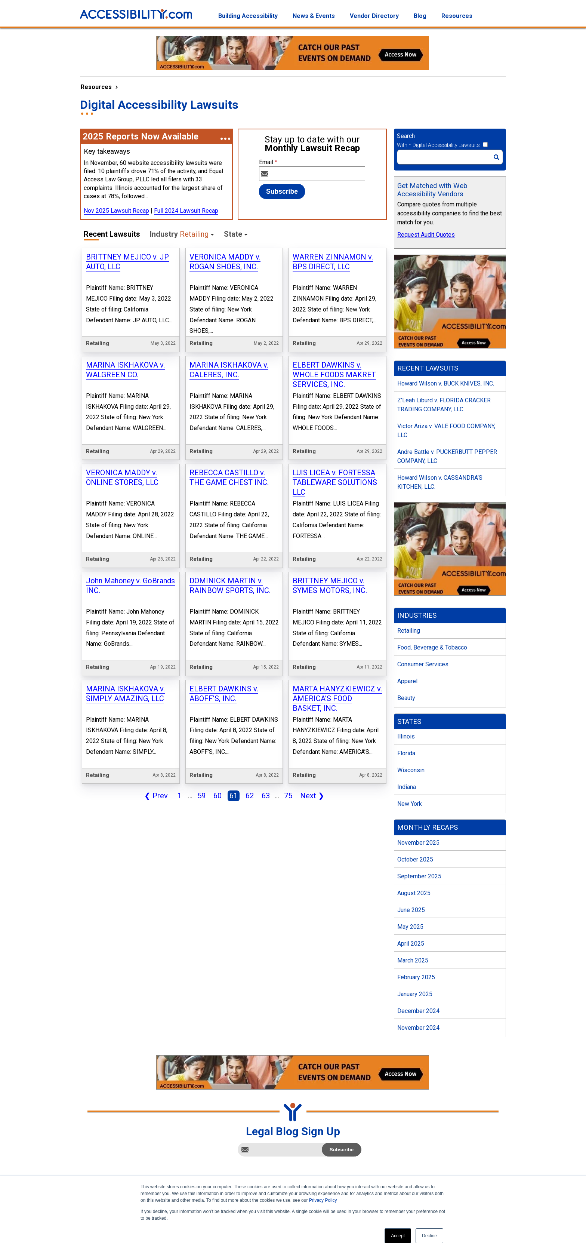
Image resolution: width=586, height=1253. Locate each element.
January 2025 (414, 994)
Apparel (407, 681)
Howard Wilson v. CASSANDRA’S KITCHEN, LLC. (439, 482)
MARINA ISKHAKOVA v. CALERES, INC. (228, 369)
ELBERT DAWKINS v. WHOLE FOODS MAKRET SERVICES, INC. (334, 374)
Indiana (406, 786)
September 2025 (419, 876)
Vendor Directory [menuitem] (374, 15)
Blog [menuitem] (420, 15)
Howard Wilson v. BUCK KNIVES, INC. (445, 383)
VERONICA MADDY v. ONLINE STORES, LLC (122, 477)
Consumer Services (422, 664)
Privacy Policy (323, 1200)
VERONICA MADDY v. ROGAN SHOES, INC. (224, 261)
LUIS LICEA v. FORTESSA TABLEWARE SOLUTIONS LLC (335, 482)
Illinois (406, 736)
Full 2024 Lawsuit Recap (186, 210)
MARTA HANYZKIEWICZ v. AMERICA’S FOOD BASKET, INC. (337, 698)
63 (264, 796)
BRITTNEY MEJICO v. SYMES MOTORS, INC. (330, 585)
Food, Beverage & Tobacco (432, 647)
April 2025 (410, 943)
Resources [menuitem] (456, 15)
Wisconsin (411, 770)
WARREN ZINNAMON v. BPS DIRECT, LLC (333, 261)
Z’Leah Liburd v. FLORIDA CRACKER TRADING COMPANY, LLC (444, 405)
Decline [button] (429, 1235)
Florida (406, 753)
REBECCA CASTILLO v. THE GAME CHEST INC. (229, 477)
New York (409, 803)
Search (406, 135)
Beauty (406, 697)
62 (248, 796)
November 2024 (418, 1027)
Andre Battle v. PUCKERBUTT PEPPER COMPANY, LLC (447, 456)
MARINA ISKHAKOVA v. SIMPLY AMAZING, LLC (125, 693)
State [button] (233, 234)
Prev (154, 796)
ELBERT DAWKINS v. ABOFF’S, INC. (223, 693)
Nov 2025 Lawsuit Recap (116, 210)
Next (310, 796)
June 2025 (411, 909)
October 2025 (415, 859)
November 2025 (418, 842)
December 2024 (418, 1010)
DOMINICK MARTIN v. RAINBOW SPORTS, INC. (230, 585)
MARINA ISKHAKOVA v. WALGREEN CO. (125, 369)
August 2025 (414, 893)
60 (216, 796)
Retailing (408, 630)
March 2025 (412, 960)
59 (200, 796)
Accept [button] (398, 1235)
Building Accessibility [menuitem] (248, 15)
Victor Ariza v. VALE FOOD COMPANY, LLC (446, 431)
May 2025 (410, 926)
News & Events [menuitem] (314, 15)
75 (286, 796)
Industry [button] (179, 234)
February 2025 (416, 977)
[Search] (450, 157)
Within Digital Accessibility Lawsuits (438, 145)
